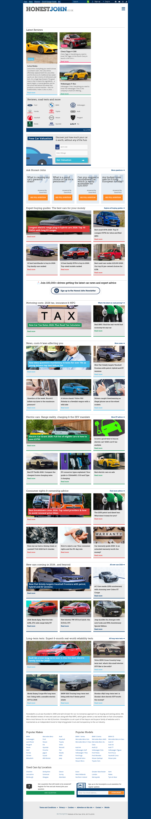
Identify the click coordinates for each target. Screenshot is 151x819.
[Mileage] (71, 153)
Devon (61, 772)
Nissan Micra (80, 761)
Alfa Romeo (47, 758)
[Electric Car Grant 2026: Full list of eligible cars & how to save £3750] (58, 432)
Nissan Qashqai (97, 758)
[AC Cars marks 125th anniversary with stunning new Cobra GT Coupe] (109, 580)
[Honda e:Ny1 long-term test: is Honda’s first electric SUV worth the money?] (109, 687)
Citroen (28, 755)
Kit (59, 2)
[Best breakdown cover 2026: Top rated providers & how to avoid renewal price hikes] (58, 505)
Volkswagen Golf (81, 750)
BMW (54, 105)
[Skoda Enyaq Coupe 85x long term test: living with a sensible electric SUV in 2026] (42, 687)
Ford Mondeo (96, 755)
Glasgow (45, 777)
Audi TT (110, 747)
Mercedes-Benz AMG (99, 739)
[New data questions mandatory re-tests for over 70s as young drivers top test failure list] (58, 358)
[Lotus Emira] (41, 61)
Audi (75, 111)
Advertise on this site (84, 807)
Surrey (61, 774)
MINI (60, 755)
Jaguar (45, 753)
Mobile (106, 807)
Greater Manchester (99, 772)
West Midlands (81, 774)
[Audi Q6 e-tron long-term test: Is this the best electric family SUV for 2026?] (58, 653)
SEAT (28, 750)
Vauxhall (33, 118)
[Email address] (101, 793)
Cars (25, 2)
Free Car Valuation (40, 138)
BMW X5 (111, 736)
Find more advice (117, 491)
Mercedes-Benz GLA (82, 739)
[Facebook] (115, 1)
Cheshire (29, 772)
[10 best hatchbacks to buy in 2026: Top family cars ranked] (42, 256)
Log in (106, 1)
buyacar (97, 719)
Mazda (61, 753)
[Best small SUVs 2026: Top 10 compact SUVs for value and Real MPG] (109, 224)
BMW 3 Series (96, 736)
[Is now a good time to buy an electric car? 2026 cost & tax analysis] (109, 433)
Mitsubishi (29, 758)
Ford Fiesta (96, 753)
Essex (77, 772)
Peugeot (76, 118)
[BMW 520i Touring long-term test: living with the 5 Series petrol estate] (75, 687)
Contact (98, 807)
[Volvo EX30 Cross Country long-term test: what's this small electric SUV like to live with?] (109, 654)
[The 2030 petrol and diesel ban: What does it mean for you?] (109, 505)
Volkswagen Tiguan (114, 750)
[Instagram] (122, 1)
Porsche (45, 750)
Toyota (54, 111)
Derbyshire (46, 772)
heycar (87, 719)
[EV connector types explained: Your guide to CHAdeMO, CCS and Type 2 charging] (75, 466)
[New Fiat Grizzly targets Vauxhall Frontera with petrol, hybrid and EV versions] (109, 359)
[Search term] (81, 1)
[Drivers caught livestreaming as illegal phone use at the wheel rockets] (109, 392)
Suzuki (45, 755)
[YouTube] (119, 1)
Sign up (96, 1)
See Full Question (38, 197)
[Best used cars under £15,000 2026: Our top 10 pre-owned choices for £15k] (109, 257)
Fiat (60, 750)
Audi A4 (78, 747)
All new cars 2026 (117, 565)
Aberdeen (62, 777)
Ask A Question (50, 793)
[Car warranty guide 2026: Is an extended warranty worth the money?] (109, 540)
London (94, 774)
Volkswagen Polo (97, 750)
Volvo (61, 745)
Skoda (32, 124)
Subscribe (116, 793)
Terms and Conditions (48, 807)
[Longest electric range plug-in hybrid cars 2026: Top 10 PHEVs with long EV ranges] (58, 223)
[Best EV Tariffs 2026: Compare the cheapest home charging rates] (42, 465)
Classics (37, 2)
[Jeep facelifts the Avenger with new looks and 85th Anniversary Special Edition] (109, 614)
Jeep (60, 758)
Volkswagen (77, 105)
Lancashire (30, 774)
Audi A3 (111, 745)
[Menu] (123, 9)
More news (120, 343)
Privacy (62, 807)
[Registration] (73, 146)
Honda (33, 111)
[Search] (88, 2)
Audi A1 (111, 742)
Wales (110, 774)
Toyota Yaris (96, 761)
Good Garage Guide (49, 2)
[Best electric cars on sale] (109, 463)
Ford (32, 105)
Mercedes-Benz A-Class (116, 739)
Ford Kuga (79, 755)
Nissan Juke (112, 758)
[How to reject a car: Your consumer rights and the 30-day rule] (75, 539)
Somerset (46, 774)
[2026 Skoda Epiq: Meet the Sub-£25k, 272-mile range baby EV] (42, 613)
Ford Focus (112, 753)
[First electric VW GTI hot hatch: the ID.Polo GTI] (75, 613)
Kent (109, 772)
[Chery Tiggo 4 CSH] (75, 46)
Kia (74, 124)
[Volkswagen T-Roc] (75, 78)
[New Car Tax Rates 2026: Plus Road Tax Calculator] (58, 317)
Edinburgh (29, 777)
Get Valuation (70, 160)
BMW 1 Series (80, 736)
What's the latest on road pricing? (111, 303)
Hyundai (55, 124)
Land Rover (30, 742)
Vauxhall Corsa (113, 755)
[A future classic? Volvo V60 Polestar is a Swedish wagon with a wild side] (75, 392)
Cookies (71, 807)
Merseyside (96, 777)
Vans (31, 2)
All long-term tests (117, 638)
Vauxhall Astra (80, 758)
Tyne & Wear (112, 777)
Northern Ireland (81, 777)
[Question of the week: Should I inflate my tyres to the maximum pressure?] (42, 392)
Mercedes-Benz (48, 736)
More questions (118, 170)
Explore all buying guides (114, 208)
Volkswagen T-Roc (82, 753)
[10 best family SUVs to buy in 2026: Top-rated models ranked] (75, 256)
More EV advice (118, 417)
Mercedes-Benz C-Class (83, 742)
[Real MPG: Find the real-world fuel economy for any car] (109, 317)
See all (86, 130)
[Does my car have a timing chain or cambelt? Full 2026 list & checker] (42, 539)
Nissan (54, 118)
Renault (61, 747)
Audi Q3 (94, 747)
